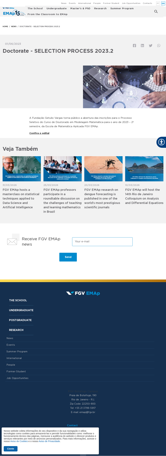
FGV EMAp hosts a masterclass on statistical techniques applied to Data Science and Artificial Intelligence (21, 198)
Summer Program (122, 8)
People (97, 3)
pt (158, 3)
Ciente (10, 448)
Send (68, 257)
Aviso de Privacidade (49, 441)
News (63, 3)
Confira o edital (39, 133)
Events (72, 3)
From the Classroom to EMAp (47, 14)
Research (100, 8)
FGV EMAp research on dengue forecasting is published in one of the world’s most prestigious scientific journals (102, 198)
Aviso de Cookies (19, 441)
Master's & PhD (80, 8)
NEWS (14, 26)
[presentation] (29, 258)
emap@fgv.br (87, 412)
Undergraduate (57, 8)
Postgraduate (20, 320)
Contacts (147, 3)
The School (35, 8)
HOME (5, 26)
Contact (72, 425)
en (163, 3)
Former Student (111, 3)
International (84, 3)
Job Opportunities (131, 3)
